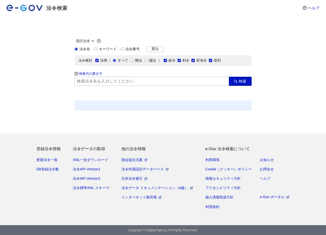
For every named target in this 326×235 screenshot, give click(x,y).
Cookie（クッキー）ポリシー (228, 169)
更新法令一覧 (47, 160)
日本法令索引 (132, 178)
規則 (215, 60)
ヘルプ (313, 8)
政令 (170, 60)
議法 (150, 60)
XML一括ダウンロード (90, 160)
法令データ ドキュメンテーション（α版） (154, 188)
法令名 (82, 49)
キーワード (105, 49)
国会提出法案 (132, 160)
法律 (101, 60)
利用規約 (212, 207)
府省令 (199, 60)
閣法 (136, 60)
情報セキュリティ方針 (223, 178)
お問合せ (267, 169)
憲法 (155, 49)
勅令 (183, 60)
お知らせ (267, 160)
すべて (120, 60)
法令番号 (130, 49)
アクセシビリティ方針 (223, 188)
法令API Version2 (86, 178)
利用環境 (212, 160)
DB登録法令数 (47, 169)
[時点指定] (84, 40)
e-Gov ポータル (272, 197)
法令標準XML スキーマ (91, 188)
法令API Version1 (86, 169)
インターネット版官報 (139, 197)
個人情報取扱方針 (219, 197)
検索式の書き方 (90, 73)
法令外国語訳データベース (142, 169)
